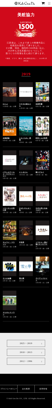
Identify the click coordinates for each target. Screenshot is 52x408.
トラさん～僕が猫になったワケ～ (42, 244)
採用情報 (43, 389)
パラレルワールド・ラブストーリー (9, 174)
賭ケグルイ (40, 172)
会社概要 (26, 389)
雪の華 (21, 278)
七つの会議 (7, 278)
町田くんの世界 (42, 138)
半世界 (21, 242)
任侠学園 (39, 104)
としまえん (23, 172)
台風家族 (6, 138)
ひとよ (5, 104)
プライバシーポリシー (8, 389)
